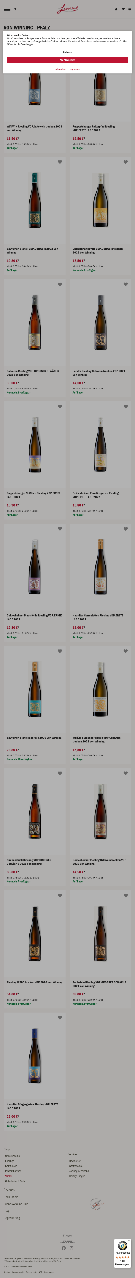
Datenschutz (60, 69)
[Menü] (129, 1241)
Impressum (75, 69)
